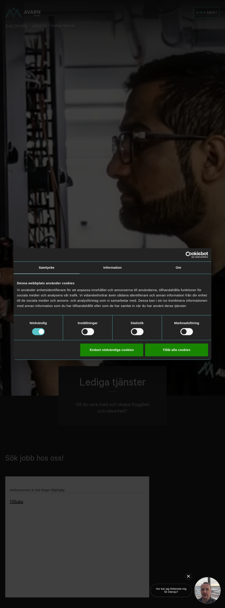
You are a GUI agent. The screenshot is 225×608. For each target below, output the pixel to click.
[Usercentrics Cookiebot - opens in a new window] (189, 255)
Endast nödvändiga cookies (112, 350)
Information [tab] (112, 267)
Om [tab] (178, 267)
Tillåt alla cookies (177, 350)
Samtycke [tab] (46, 267)
